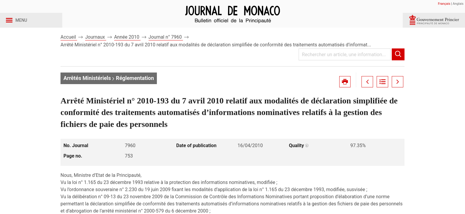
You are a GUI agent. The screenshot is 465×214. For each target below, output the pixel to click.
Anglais (458, 4)
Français (444, 4)
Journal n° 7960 (166, 47)
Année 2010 (127, 47)
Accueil (68, 47)
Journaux (95, 47)
